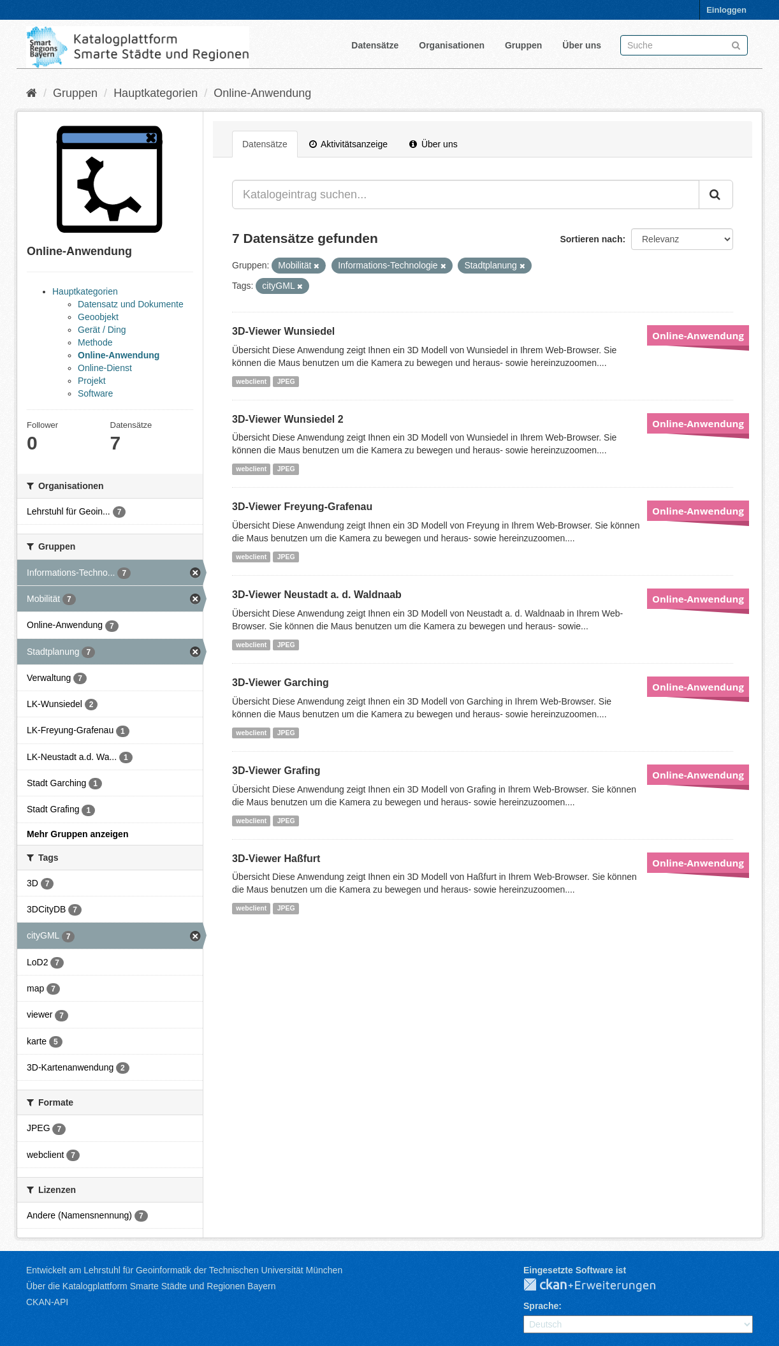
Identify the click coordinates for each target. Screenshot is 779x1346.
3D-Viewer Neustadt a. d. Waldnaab (317, 594)
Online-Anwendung (262, 93)
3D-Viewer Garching (280, 682)
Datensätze (374, 45)
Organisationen (451, 45)
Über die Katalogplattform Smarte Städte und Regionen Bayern (150, 1286)
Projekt (92, 381)
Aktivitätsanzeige (348, 144)
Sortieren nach (591, 239)
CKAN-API (47, 1302)
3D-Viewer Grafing (276, 770)
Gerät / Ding (102, 330)
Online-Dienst (105, 368)
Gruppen (523, 45)
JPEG (286, 381)
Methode (95, 342)
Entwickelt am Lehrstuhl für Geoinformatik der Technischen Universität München (184, 1270)
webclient (251, 381)
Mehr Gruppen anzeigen (77, 834)
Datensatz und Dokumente (131, 304)
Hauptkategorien (155, 93)
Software (95, 393)
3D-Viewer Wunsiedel (283, 331)
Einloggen (726, 10)
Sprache (540, 1306)
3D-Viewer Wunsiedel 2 (288, 419)
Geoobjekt (98, 317)
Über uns (581, 45)
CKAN (599, 1285)
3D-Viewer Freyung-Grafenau (302, 506)
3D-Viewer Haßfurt (276, 858)
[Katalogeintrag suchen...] (465, 194)
